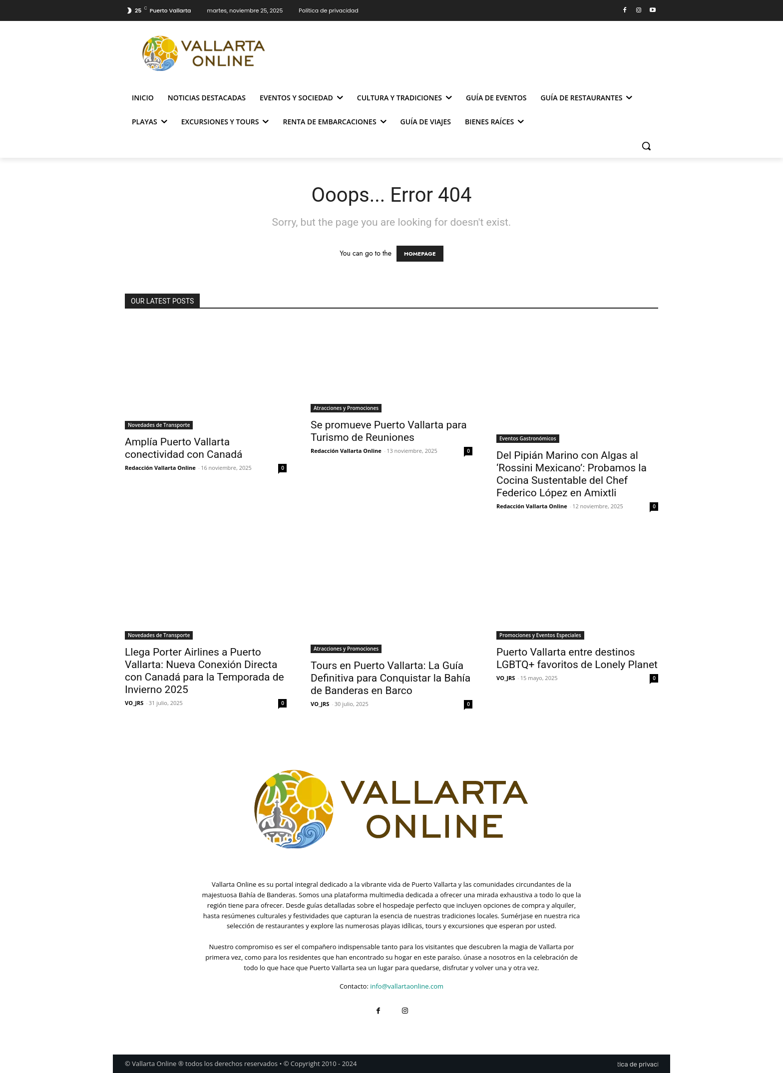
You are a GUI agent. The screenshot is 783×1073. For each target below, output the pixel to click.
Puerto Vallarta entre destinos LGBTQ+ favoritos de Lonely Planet (577, 658)
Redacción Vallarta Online (160, 467)
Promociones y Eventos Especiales (540, 635)
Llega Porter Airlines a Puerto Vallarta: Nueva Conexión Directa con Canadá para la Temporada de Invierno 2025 (204, 671)
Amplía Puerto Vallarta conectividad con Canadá (183, 448)
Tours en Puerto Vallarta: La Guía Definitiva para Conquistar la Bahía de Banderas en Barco (390, 678)
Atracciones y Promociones (346, 407)
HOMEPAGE (420, 254)
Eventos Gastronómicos (527, 438)
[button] (646, 146)
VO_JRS (134, 703)
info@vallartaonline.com (406, 986)
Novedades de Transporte (159, 424)
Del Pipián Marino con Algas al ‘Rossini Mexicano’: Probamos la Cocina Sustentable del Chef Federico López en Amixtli (571, 474)
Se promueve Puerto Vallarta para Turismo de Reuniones (389, 431)
